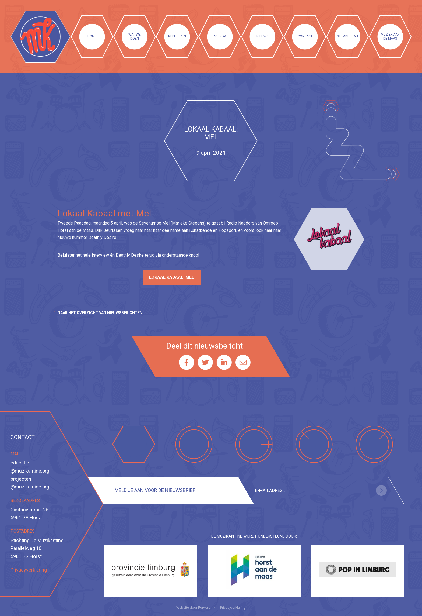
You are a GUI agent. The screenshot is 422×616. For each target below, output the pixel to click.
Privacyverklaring (28, 570)
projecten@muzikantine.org (29, 483)
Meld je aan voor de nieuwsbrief (155, 490)
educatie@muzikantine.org (29, 467)
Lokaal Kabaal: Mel (171, 277)
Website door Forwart (193, 607)
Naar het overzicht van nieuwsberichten (100, 313)
